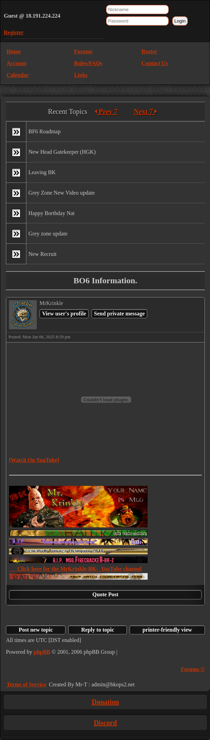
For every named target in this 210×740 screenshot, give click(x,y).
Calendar (18, 75)
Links (81, 75)
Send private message (119, 313)
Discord (105, 722)
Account (16, 63)
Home (14, 51)
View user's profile (64, 313)
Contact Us (154, 63)
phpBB (42, 652)
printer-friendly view (167, 630)
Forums (83, 51)
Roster (149, 51)
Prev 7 (106, 111)
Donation (105, 702)
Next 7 (145, 111)
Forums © (193, 669)
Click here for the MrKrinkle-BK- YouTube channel (75, 569)
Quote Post (105, 594)
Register (14, 32)
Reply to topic (97, 630)
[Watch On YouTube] (34, 460)
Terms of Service (26, 684)
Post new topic (36, 630)
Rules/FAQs (88, 63)
